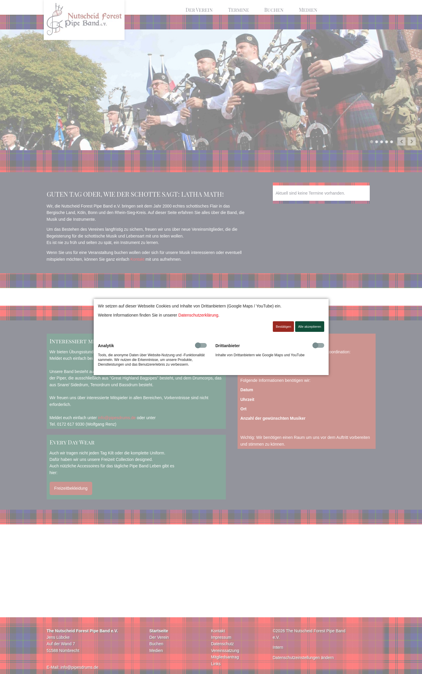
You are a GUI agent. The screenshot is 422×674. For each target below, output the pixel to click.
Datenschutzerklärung (198, 315)
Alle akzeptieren (309, 326)
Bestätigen (283, 326)
